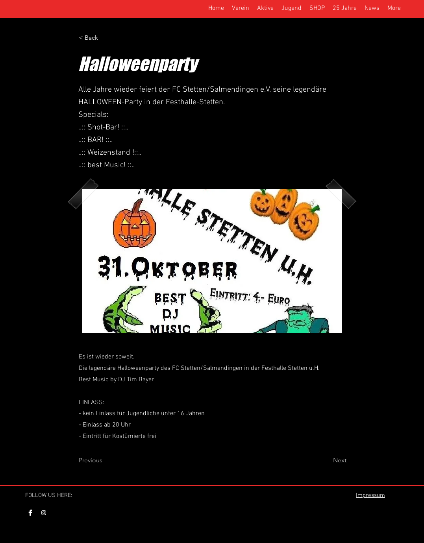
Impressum (370, 495)
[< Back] (105, 38)
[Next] (326, 460)
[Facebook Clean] (30, 513)
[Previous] (105, 460)
